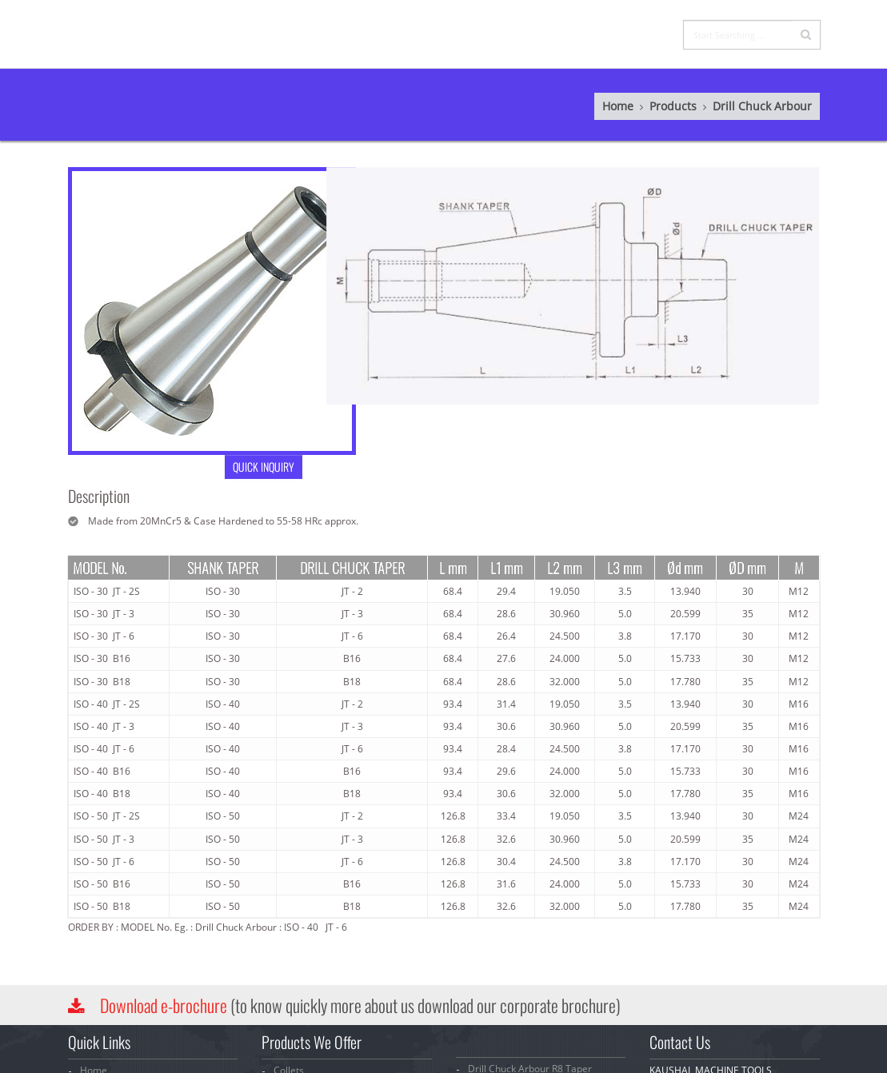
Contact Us (645, 18)
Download (163, 1005)
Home (387, 18)
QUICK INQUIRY (247, 466)
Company (445, 18)
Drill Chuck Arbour (745, 106)
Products (512, 18)
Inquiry (577, 18)
